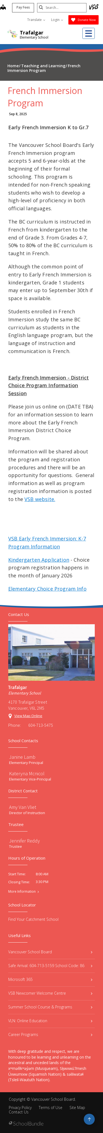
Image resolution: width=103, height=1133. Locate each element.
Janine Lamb (22, 757)
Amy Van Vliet (22, 807)
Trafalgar (31, 32)
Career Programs (50, 1034)
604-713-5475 (40, 725)
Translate (36, 19)
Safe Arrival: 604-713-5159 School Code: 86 (50, 965)
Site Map (77, 1107)
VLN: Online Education (50, 1020)
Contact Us (19, 1112)
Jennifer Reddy (24, 841)
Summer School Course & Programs (50, 1007)
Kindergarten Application (38, 559)
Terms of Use (50, 1107)
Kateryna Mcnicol (26, 773)
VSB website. (39, 499)
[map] (3, 8)
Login (57, 19)
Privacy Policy (20, 1107)
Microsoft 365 (50, 979)
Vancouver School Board (50, 951)
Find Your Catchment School (33, 919)
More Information (22, 891)
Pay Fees (23, 7)
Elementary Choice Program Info (47, 588)
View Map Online (28, 715)
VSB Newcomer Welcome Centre (50, 993)
